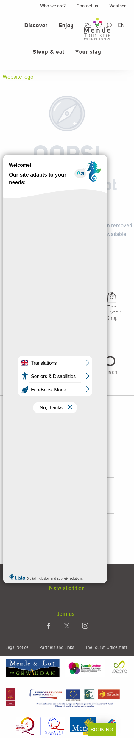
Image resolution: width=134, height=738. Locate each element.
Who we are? (53, 6)
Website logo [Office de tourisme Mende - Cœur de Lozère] (18, 77)
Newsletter (67, 588)
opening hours (67, 499)
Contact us (87, 6)
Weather (117, 6)
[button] (122, 25)
